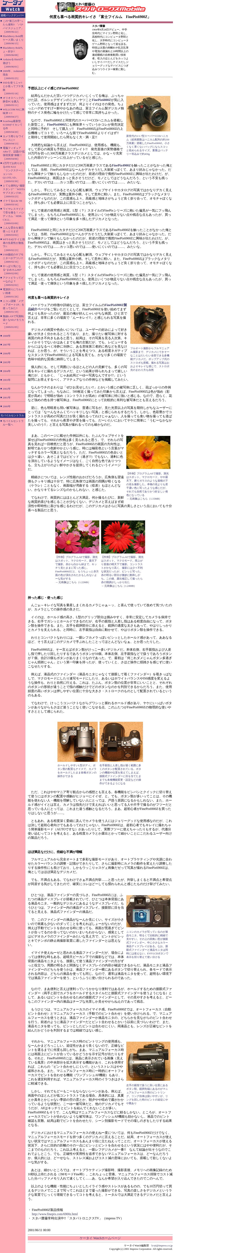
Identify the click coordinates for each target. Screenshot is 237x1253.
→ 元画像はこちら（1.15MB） (144, 498)
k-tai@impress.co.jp (162, 1245)
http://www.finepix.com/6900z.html (55, 1214)
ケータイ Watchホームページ (100, 1238)
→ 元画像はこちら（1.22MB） (72, 582)
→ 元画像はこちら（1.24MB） (118, 585)
